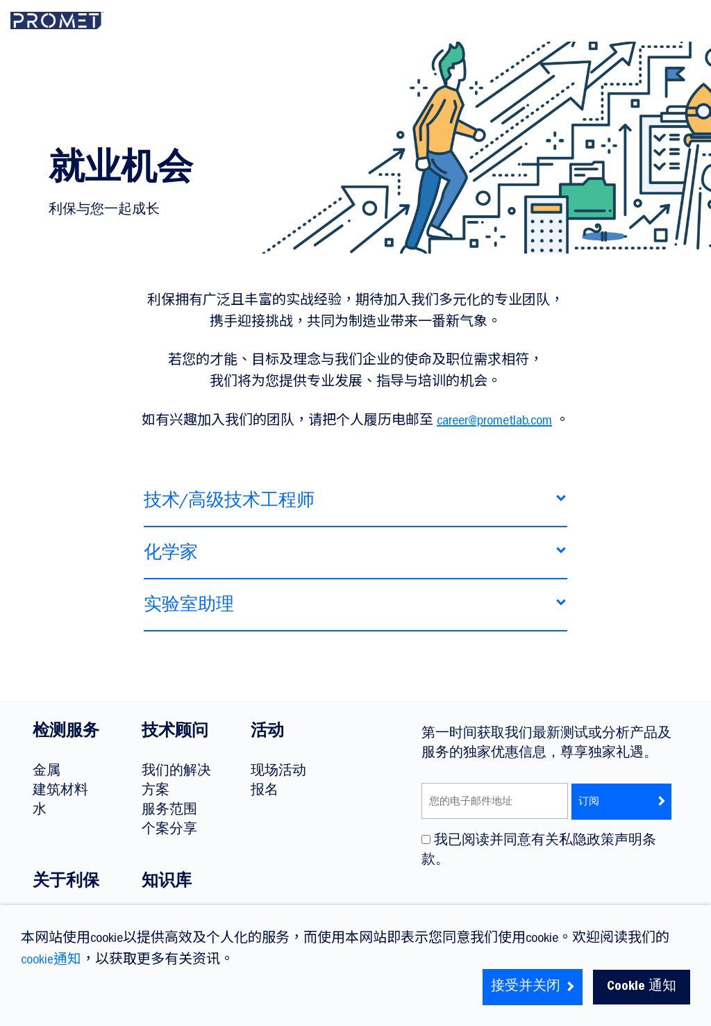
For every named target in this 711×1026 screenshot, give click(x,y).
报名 (264, 791)
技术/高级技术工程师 (229, 506)
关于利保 (66, 883)
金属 (46, 772)
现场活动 (278, 772)
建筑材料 (60, 791)
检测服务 (66, 733)
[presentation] (527, 902)
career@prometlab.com (494, 422)
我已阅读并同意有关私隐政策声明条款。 (538, 851)
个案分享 (169, 830)
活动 (267, 733)
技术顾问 (175, 733)
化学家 (171, 558)
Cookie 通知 (641, 987)
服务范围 (169, 811)
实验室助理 (189, 610)
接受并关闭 (533, 987)
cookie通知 (51, 961)
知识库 (167, 883)
